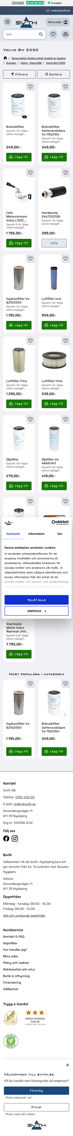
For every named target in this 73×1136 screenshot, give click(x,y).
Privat (36, 1107)
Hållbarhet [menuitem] (10, 989)
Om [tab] (59, 533)
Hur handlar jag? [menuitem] (15, 949)
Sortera (55, 74)
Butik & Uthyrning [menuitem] (16, 976)
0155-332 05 (24, 797)
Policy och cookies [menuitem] (16, 962)
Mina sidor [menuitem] (10, 956)
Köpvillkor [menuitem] (10, 943)
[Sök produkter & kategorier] (24, 34)
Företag (36, 1090)
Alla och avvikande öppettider (24, 915)
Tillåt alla (36, 599)
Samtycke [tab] (13, 533)
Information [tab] (36, 533)
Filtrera (21, 74)
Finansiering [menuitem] (12, 982)
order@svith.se (60, 10)
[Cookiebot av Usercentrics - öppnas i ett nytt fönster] (52, 522)
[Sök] (41, 34)
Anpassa (36, 611)
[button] (7, 21)
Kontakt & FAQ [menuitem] (13, 936)
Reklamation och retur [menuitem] (19, 969)
